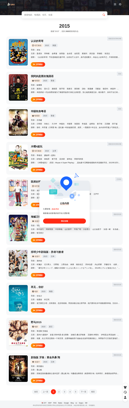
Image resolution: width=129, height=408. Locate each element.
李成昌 (84, 124)
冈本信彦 (88, 264)
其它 (51, 327)
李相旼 (99, 53)
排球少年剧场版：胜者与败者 (47, 252)
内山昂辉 (98, 264)
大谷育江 (86, 229)
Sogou (81, 403)
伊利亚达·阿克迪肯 (108, 335)
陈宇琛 (62, 89)
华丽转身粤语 (38, 111)
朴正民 (47, 299)
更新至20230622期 (114, 144)
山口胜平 (68, 229)
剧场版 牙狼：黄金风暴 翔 (45, 357)
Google (66, 403)
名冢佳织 (116, 264)
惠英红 (39, 89)
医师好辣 (36, 181)
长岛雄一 (116, 229)
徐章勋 (62, 53)
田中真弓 (40, 229)
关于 (44, 403)
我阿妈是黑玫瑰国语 (42, 76)
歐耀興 (39, 85)
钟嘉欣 (62, 124)
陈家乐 (69, 89)
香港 (52, 81)
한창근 (39, 296)
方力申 (54, 124)
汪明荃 (39, 124)
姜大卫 (47, 89)
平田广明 (77, 229)
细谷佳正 (79, 264)
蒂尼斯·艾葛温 (42, 331)
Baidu (60, 403)
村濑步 (39, 264)
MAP (50, 403)
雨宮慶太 (40, 366)
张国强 (77, 124)
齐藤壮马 (107, 264)
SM (86, 403)
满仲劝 (39, 261)
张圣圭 (107, 53)
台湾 (54, 151)
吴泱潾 (62, 159)
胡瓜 (38, 194)
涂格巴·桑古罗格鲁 (78, 335)
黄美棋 (77, 89)
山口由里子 (96, 229)
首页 (36, 392)
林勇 (72, 264)
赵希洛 (92, 124)
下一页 (83, 392)
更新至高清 (117, 214)
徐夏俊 (39, 299)
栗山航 (39, 370)
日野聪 (56, 264)
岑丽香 (69, 124)
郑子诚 (114, 124)
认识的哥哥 (37, 41)
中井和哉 (58, 229)
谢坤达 (69, 159)
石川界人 (47, 264)
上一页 (45, 392)
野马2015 (36, 322)
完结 (119, 74)
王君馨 (107, 124)
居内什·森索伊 (42, 335)
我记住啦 (64, 221)
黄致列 (84, 53)
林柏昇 (47, 159)
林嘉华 (113, 89)
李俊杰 (39, 155)
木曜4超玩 (36, 146)
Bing (72, 403)
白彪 (119, 89)
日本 (52, 256)
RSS (54, 403)
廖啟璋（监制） (50, 155)
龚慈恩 (54, 89)
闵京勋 (92, 53)
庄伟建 (39, 120)
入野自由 (64, 264)
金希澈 (54, 53)
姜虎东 (39, 53)
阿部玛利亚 (78, 159)
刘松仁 (47, 124)
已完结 (119, 179)
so (76, 403)
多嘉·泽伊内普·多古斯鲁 (59, 335)
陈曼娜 (90, 89)
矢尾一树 (107, 229)
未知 (38, 50)
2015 (47, 45)
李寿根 (47, 53)
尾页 (93, 392)
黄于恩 (54, 159)
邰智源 (39, 159)
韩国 (54, 45)
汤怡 (83, 89)
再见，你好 (37, 287)
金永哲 (69, 53)
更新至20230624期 (114, 38)
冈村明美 (49, 229)
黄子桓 (99, 124)
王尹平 (96, 194)
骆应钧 (105, 89)
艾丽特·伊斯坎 (93, 335)
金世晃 (77, 53)
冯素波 (98, 89)
